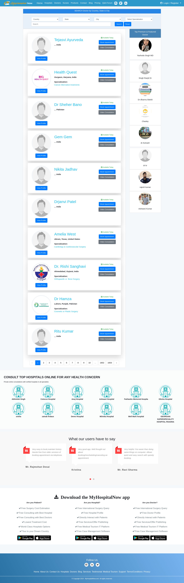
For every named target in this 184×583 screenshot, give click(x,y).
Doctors (57, 3)
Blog (91, 3)
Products (74, 3)
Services (87, 572)
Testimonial (97, 572)
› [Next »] (116, 363)
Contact (83, 3)
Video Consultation (107, 47)
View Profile (41, 58)
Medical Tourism (110, 572)
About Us (44, 572)
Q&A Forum (107, 3)
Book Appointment (107, 42)
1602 (102, 363)
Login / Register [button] (169, 3)
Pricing (97, 3)
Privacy (147, 572)
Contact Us (55, 572)
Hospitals (48, 3)
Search (119, 24)
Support (122, 572)
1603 (110, 363)
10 (90, 363)
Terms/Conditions (135, 572)
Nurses (66, 3)
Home (40, 2)
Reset (127, 24)
